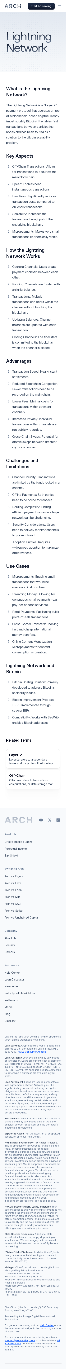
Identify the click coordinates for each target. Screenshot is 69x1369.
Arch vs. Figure (14, 876)
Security (10, 945)
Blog (7, 1014)
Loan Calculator (14, 979)
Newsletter (11, 986)
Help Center (12, 972)
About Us (10, 938)
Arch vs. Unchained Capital (21, 917)
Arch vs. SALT (13, 903)
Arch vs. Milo (13, 896)
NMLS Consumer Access (32, 1051)
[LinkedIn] (58, 820)
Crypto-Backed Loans (18, 841)
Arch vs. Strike (14, 910)
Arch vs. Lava (13, 883)
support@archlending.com (20, 1340)
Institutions (11, 1000)
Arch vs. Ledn (13, 890)
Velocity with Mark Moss (20, 993)
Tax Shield (11, 855)
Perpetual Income (16, 848)
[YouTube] (41, 820)
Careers (10, 952)
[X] (49, 820)
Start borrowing (41, 6)
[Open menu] (59, 6)
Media (8, 1007)
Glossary (10, 1020)
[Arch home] (19, 820)
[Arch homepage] (13, 6)
